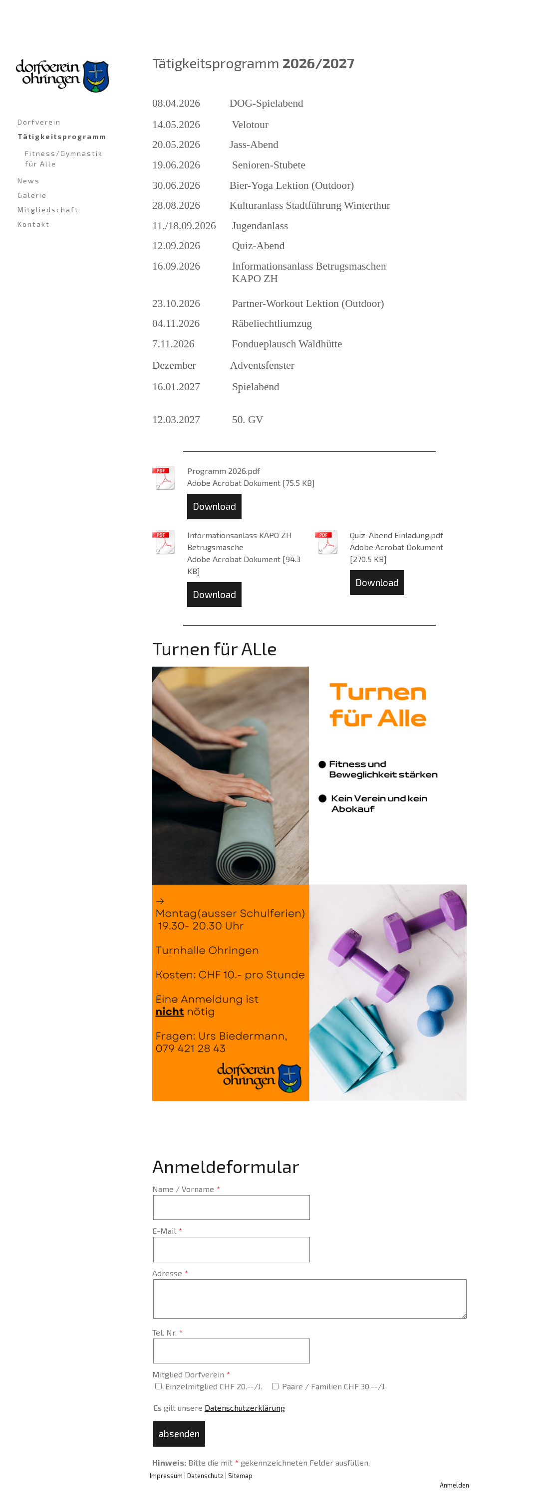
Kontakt (33, 224)
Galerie (32, 195)
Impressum (166, 1476)
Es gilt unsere (219, 1407)
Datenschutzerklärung (245, 1407)
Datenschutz (205, 1476)
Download (214, 506)
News (28, 180)
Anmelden (454, 1485)
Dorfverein (39, 122)
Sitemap (240, 1476)
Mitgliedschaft (48, 209)
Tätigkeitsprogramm (61, 136)
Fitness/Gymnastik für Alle (64, 158)
